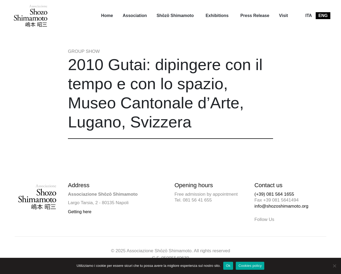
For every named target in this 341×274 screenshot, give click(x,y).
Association (135, 15)
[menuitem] (107, 16)
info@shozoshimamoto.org (281, 206)
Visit (283, 15)
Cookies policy (250, 266)
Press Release (254, 15)
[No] (334, 265)
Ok (228, 266)
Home (107, 15)
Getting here (79, 211)
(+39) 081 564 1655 (274, 194)
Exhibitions (217, 15)
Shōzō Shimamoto (175, 15)
